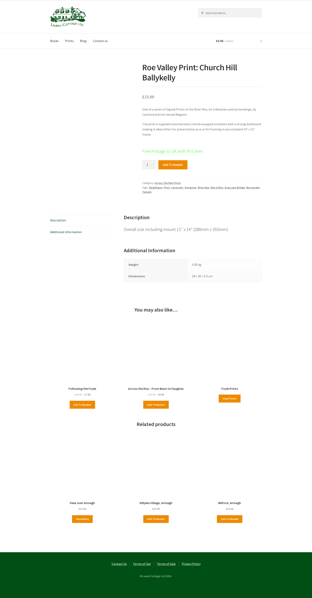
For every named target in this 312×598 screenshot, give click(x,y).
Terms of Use (142, 564)
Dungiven (190, 187)
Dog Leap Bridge (235, 187)
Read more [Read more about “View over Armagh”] (82, 519)
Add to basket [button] (82, 404)
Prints (69, 41)
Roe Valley (217, 187)
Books (54, 41)
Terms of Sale (166, 564)
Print (167, 187)
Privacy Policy (191, 564)
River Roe (203, 187)
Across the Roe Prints (168, 183)
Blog (83, 41)
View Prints (230, 398)
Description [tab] (58, 220)
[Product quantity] (149, 164)
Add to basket (173, 165)
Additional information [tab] (66, 232)
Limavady (177, 187)
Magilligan (155, 187)
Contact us (100, 41)
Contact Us (119, 564)
